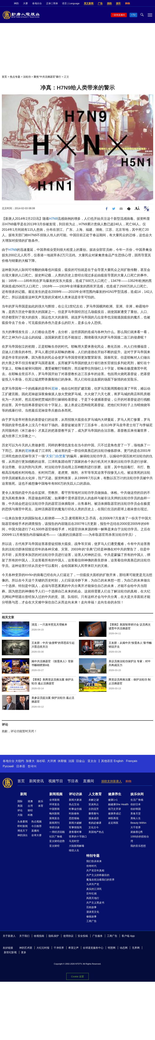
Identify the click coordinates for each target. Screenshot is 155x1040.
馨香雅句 (93, 813)
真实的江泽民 (94, 888)
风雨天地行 (92, 898)
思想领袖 (74, 818)
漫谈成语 (93, 818)
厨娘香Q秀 (136, 831)
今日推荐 (36, 826)
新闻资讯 (36, 781)
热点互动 (74, 804)
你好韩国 (135, 808)
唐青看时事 (75, 831)
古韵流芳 (93, 808)
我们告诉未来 (94, 861)
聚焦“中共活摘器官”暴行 (47, 76)
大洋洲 (51, 761)
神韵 (16, 3)
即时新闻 (22, 826)
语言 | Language (70, 3)
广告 (100, 3)
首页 (4, 76)
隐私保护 (54, 935)
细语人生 (74, 850)
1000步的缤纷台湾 (139, 839)
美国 (20, 805)
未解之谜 (93, 799)
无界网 (136, 947)
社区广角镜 (55, 836)
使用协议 (68, 935)
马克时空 (74, 841)
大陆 (20, 814)
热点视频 (36, 821)
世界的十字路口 (78, 836)
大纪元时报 (42, 947)
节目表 (72, 781)
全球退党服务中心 (93, 947)
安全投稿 (83, 935)
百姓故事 (91, 907)
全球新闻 (54, 799)
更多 (23, 952)
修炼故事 (91, 916)
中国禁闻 (54, 808)
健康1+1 (113, 799)
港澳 (30, 801)
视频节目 (55, 781)
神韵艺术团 (25, 947)
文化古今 (93, 827)
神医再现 (113, 818)
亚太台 (92, 761)
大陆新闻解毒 (76, 845)
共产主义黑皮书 (95, 902)
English (118, 761)
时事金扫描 (75, 808)
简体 (55, 3)
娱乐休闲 (137, 794)
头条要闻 (22, 821)
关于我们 (24, 935)
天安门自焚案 (56, 456)
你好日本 (135, 804)
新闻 (23, 794)
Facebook (138, 3)
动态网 (124, 947)
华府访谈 (54, 827)
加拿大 (30, 761)
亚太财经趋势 (57, 841)
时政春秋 (74, 813)
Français (131, 761)
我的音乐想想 (138, 845)
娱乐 (40, 801)
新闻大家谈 (75, 799)
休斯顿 (62, 761)
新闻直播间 (119, 15)
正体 (48, 3)
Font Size (137, 208)
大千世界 (135, 827)
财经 (30, 810)
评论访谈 (75, 794)
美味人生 (135, 818)
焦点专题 (15, 76)
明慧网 (111, 947)
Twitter (144, 3)
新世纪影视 (10, 952)
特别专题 (92, 856)
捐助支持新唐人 (111, 781)
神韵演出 (22, 835)
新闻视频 (55, 794)
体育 (40, 805)
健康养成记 (114, 813)
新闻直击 (54, 818)
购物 (127, 3)
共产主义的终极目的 (97, 875)
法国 (71, 761)
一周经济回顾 (57, 831)
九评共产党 (92, 884)
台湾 (30, 805)
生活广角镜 (136, 799)
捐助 (109, 3)
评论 (20, 810)
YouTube (150, 3)
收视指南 (39, 935)
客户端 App (128, 935)
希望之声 (73, 947)
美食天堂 (135, 813)
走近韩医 (113, 822)
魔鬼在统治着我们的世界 (100, 879)
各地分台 (37, 3)
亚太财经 (54, 845)
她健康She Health (118, 804)
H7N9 (53, 218)
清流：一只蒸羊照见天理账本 (49, 624)
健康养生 (114, 794)
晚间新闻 (54, 813)
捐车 (118, 3)
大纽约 (19, 761)
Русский (8, 766)
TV (134, 15)
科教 (30, 814)
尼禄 (54, 388)
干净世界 (59, 947)
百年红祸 (91, 893)
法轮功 (27, 76)
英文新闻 (88, 3)
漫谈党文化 (92, 911)
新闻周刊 (54, 822)
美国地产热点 (96, 831)
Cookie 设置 (77, 976)
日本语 (20, 766)
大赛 (25, 3)
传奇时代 (91, 865)
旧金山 (80, 761)
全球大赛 (36, 835)
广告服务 (97, 935)
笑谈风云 (93, 804)
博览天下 (22, 830)
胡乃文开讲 (114, 808)
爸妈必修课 (94, 822)
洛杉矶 (40, 761)
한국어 (32, 766)
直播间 (88, 781)
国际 (20, 801)
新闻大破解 (75, 822)
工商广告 (91, 921)
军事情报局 (75, 827)
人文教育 (95, 794)
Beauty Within (138, 822)
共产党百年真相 (95, 870)
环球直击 (54, 804)
